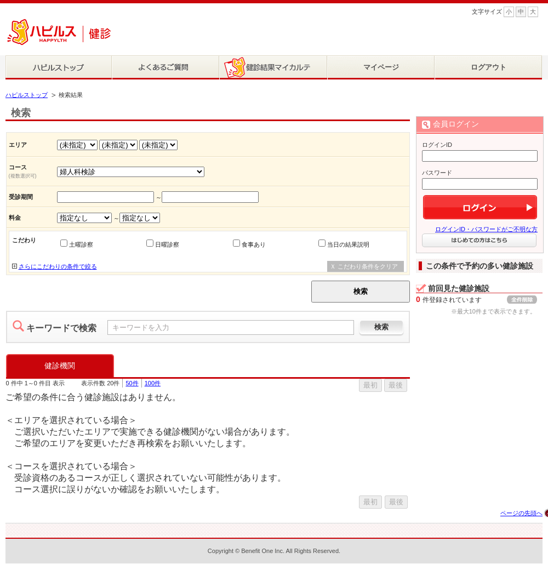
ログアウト (488, 67)
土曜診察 (81, 244)
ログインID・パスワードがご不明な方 (486, 229)
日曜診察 (167, 244)
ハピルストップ (26, 95)
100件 (153, 383)
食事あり (254, 244)
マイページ (381, 67)
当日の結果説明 (348, 244)
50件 (131, 383)
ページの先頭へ (521, 513)
